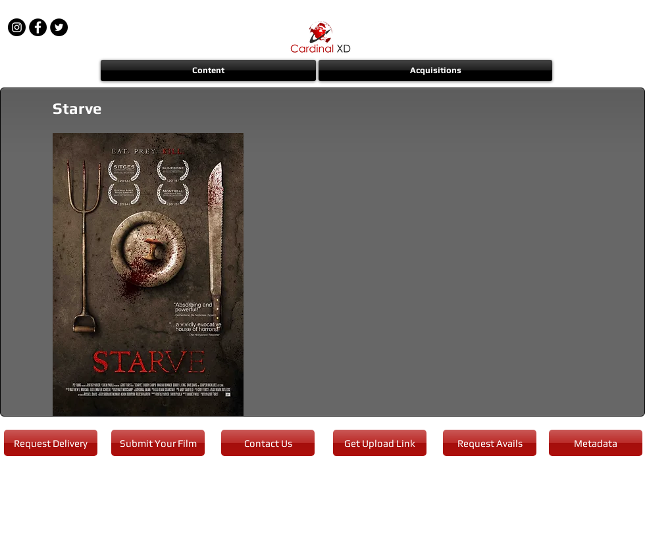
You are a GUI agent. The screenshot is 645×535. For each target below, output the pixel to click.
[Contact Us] (268, 443)
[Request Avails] (489, 443)
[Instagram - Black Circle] (17, 27)
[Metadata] (595, 443)
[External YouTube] (441, 273)
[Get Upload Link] (379, 443)
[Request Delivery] (50, 443)
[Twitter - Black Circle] (59, 27)
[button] (209, 70)
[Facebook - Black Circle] (38, 27)
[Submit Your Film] (158, 443)
